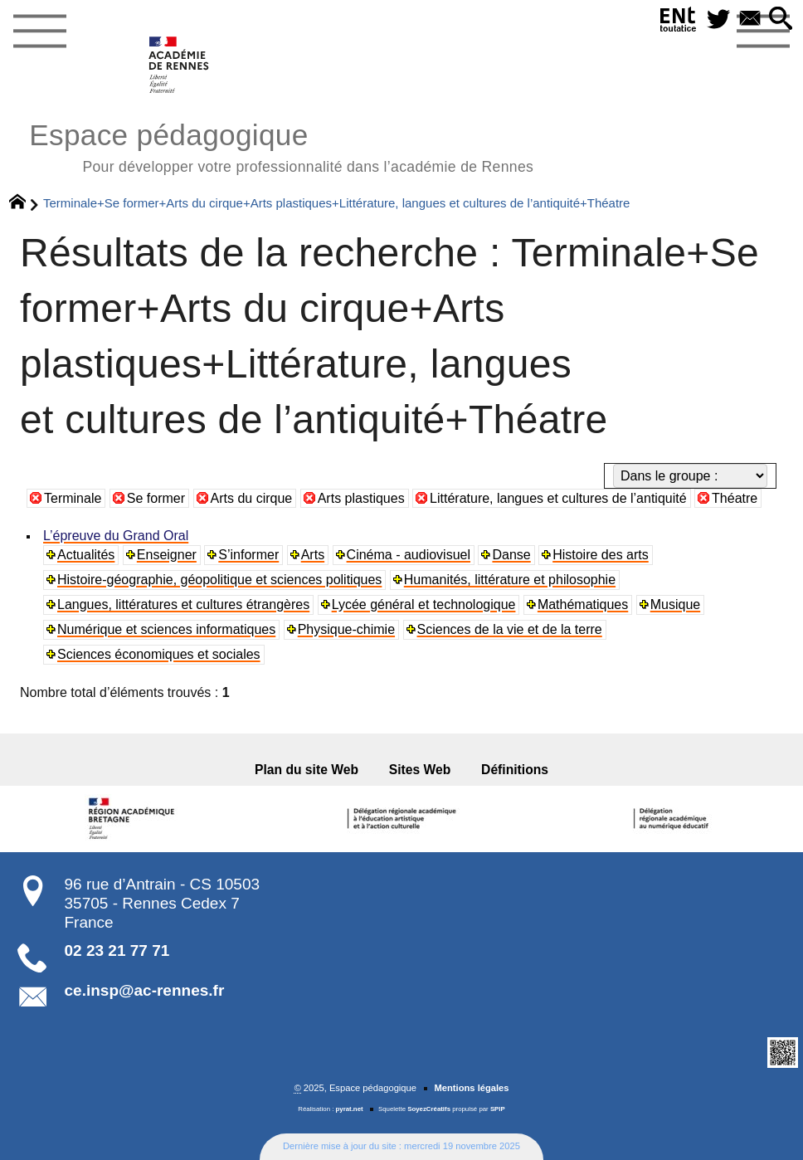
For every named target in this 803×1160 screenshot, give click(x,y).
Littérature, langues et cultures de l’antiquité (558, 498)
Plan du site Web (307, 770)
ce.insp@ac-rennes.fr (145, 990)
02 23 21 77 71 (117, 950)
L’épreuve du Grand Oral (115, 536)
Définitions (514, 770)
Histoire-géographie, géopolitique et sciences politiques (219, 580)
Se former (156, 498)
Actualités (85, 555)
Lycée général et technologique (424, 604)
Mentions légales (471, 1088)
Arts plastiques (361, 498)
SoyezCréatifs (428, 1109)
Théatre (734, 498)
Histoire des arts (600, 555)
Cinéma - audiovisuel (408, 555)
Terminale (72, 498)
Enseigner (167, 555)
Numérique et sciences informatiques (166, 629)
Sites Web (420, 770)
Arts (312, 555)
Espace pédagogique (281, 146)
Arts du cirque (252, 498)
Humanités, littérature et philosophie (510, 580)
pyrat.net (349, 1109)
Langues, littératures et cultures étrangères (183, 604)
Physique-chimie (346, 629)
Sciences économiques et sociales (158, 654)
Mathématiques (583, 604)
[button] (780, 19)
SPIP (497, 1109)
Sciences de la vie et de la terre (509, 629)
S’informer (248, 555)
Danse (511, 555)
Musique (675, 604)
